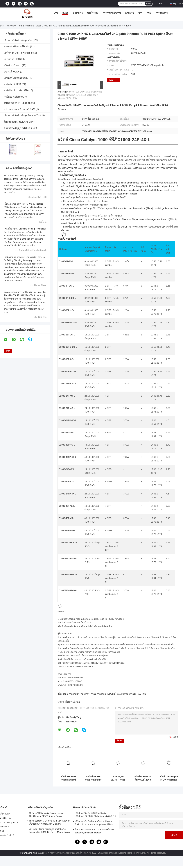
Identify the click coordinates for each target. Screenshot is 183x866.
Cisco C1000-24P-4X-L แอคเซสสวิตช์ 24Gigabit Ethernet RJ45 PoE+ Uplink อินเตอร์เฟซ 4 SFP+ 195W (79, 95)
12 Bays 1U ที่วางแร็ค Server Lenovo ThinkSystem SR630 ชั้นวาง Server (46, 814)
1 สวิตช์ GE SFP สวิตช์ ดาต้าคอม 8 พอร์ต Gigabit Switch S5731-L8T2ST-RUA (93, 778)
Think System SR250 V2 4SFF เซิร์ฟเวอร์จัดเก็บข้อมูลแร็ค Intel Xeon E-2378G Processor (49, 823)
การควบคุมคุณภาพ (112, 13)
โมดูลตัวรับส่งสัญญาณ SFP (18, 121)
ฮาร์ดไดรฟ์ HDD (12, 84)
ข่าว (140, 13)
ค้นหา (148, 4)
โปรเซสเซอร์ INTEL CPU (17, 103)
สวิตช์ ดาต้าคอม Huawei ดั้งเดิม (105, 694)
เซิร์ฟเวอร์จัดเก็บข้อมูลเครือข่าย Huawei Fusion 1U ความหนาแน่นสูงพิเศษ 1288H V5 (94, 823)
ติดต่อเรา (129, 13)
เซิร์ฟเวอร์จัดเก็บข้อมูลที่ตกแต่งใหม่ (22, 115)
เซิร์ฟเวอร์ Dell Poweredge (18, 52)
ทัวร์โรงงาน (92, 13)
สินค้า (65, 13)
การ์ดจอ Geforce (13, 96)
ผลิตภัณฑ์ (11, 25)
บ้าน (56, 13)
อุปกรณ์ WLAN (12, 71)
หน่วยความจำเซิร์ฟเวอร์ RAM (19, 109)
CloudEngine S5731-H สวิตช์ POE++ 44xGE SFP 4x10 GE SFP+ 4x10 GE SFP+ (118, 778)
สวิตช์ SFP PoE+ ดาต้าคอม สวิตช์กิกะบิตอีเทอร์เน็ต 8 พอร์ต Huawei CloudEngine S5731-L (68, 778)
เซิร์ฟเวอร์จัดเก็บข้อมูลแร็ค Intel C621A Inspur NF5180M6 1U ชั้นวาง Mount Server (49, 830)
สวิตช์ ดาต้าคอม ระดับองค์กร (76, 694)
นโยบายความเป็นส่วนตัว (31, 853)
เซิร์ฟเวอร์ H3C (12, 59)
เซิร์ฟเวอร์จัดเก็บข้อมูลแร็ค (18, 40)
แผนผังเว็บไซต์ (7, 835)
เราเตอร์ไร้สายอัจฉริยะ (16, 77)
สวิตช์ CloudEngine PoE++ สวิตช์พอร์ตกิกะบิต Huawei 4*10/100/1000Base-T (168, 778)
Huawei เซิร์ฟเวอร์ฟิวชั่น (16, 46)
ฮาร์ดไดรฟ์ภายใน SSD (16, 90)
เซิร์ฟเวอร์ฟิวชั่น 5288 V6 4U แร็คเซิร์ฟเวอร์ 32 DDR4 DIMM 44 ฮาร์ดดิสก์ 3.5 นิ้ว (95, 815)
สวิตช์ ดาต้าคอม (26, 25)
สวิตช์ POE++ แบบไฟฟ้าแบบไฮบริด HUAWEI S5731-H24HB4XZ (142, 778)
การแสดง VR (162, 13)
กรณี (149, 13)
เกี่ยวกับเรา (77, 13)
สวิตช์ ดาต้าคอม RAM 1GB (133, 694)
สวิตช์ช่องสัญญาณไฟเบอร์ (18, 128)
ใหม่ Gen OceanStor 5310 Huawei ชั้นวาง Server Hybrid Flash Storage (94, 831)
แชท (160, 3)
